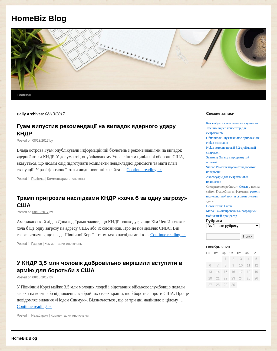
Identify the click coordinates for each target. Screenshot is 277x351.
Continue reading (144, 169)
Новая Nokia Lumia (219, 206)
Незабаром (39, 315)
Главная (24, 95)
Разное (36, 244)
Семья (243, 186)
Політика (37, 179)
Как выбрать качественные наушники (232, 123)
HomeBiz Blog (38, 18)
